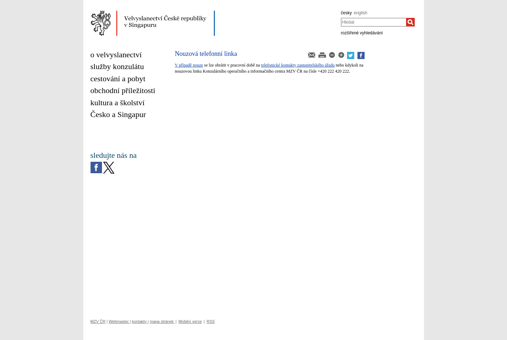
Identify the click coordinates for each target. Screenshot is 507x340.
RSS (210, 321)
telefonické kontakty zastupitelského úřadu (298, 65)
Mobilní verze (190, 321)
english (360, 12)
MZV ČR (98, 321)
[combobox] (373, 22)
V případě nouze (189, 65)
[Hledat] (410, 22)
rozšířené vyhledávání (362, 33)
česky (346, 12)
